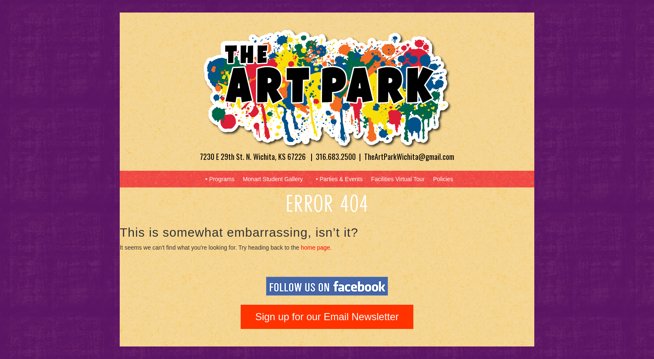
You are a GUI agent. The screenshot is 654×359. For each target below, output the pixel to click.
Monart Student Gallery (273, 179)
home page (315, 247)
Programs (218, 179)
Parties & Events (338, 179)
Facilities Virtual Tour (398, 179)
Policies (443, 179)
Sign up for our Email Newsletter (327, 316)
